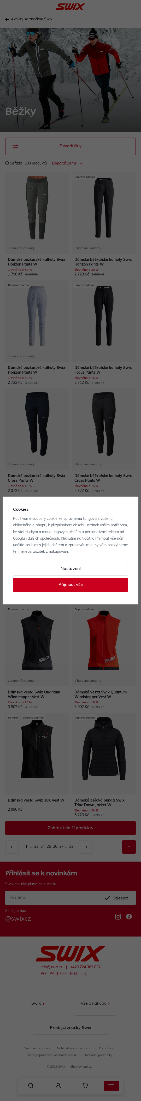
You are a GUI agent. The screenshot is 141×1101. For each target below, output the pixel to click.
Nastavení (71, 569)
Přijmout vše (70, 585)
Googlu (19, 539)
